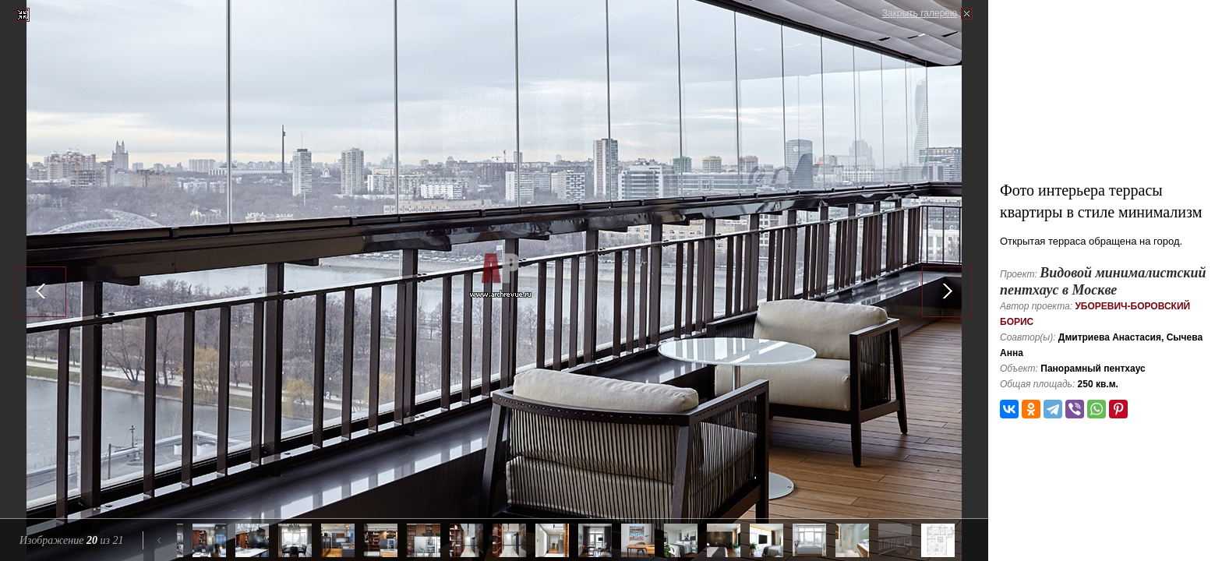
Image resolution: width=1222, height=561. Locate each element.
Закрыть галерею (919, 13)
